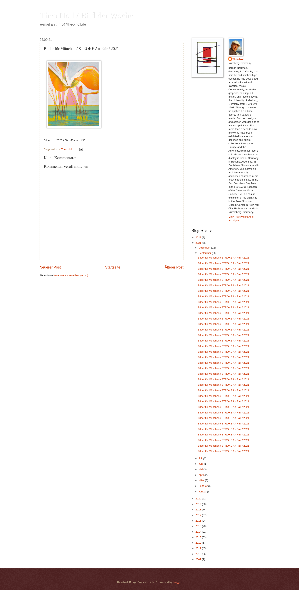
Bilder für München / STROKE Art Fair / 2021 (223, 257)
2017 (198, 515)
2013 (198, 537)
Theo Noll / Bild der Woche (86, 15)
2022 (198, 237)
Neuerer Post (50, 267)
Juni (201, 463)
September (205, 253)
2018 (198, 509)
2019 (198, 504)
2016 (198, 520)
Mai (200, 469)
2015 (198, 526)
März (201, 480)
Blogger (177, 582)
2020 (198, 498)
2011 (198, 548)
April (201, 474)
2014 (198, 531)
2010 (198, 553)
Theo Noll (238, 59)
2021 (198, 242)
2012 (198, 542)
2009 (198, 559)
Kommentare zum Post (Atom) (70, 275)
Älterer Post (174, 267)
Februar (203, 485)
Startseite (112, 267)
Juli (200, 458)
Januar (202, 491)
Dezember (204, 247)
